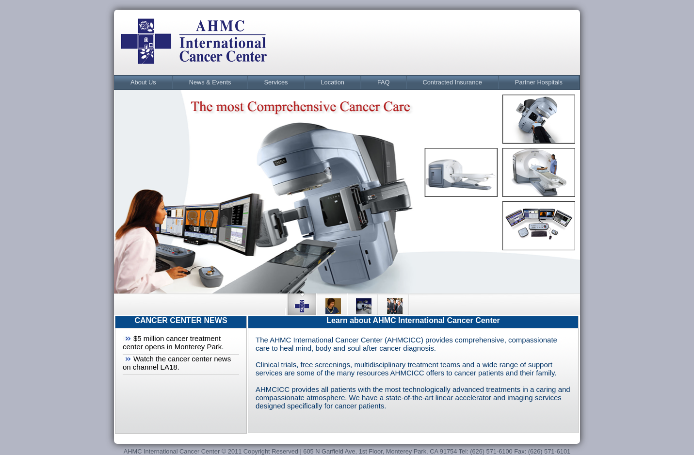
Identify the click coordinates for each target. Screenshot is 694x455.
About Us (143, 82)
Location (332, 82)
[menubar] (346, 82)
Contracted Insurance (452, 82)
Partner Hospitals (539, 82)
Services (276, 82)
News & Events (210, 82)
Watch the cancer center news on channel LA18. (177, 363)
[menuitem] (143, 82)
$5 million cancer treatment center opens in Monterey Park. (173, 342)
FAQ (383, 82)
